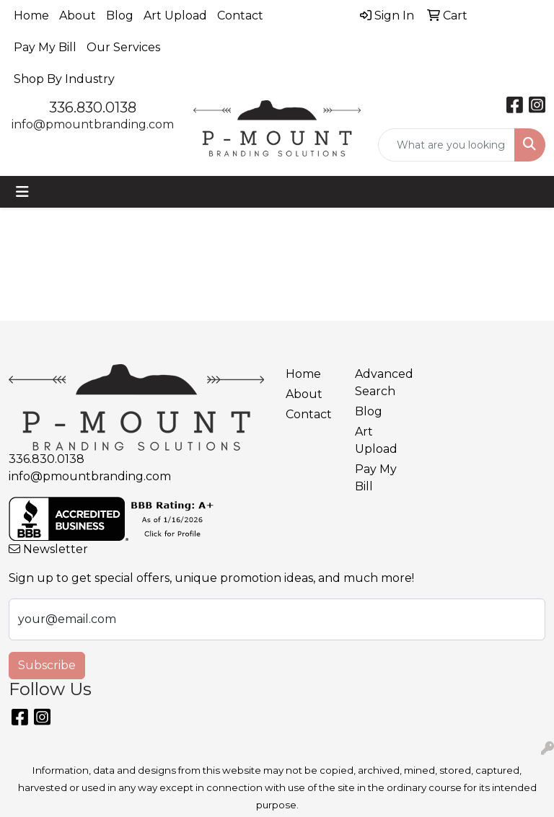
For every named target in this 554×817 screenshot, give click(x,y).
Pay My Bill (45, 47)
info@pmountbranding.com (93, 124)
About (77, 15)
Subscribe (47, 665)
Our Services (123, 47)
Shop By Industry (64, 79)
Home (31, 15)
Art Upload (175, 15)
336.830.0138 (92, 107)
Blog (119, 15)
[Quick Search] (446, 145)
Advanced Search (381, 382)
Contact (240, 15)
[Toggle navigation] (22, 192)
